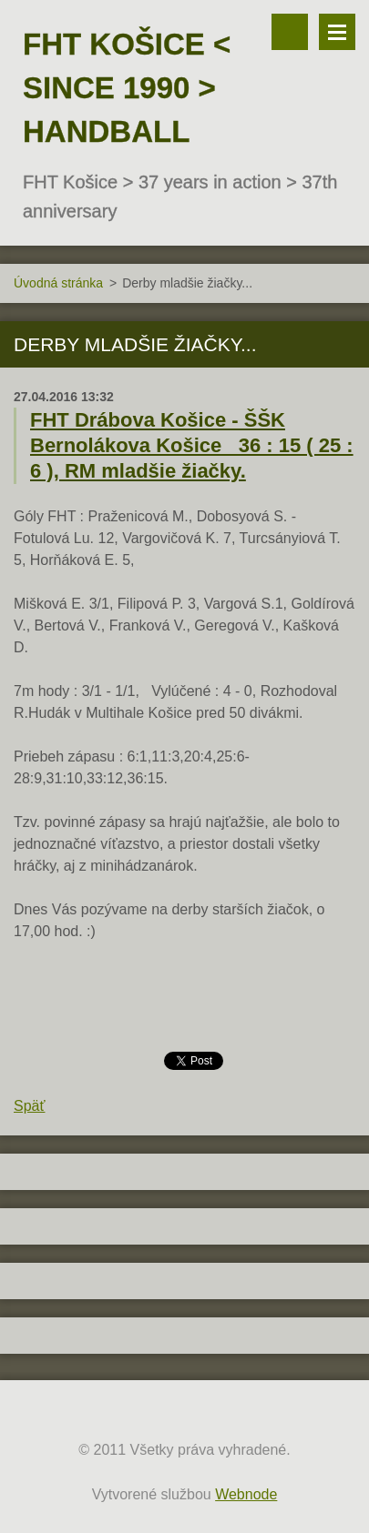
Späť (29, 1106)
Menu (337, 32)
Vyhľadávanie (290, 32)
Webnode (246, 1494)
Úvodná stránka (58, 283)
